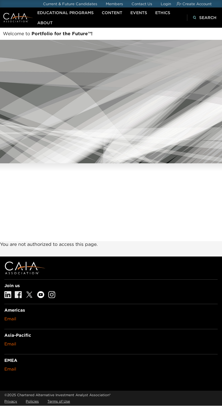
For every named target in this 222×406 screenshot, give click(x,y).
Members (114, 4)
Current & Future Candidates (70, 4)
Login (166, 4)
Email (10, 318)
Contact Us (142, 4)
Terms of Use (58, 401)
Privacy (10, 401)
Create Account (197, 4)
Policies (32, 401)
